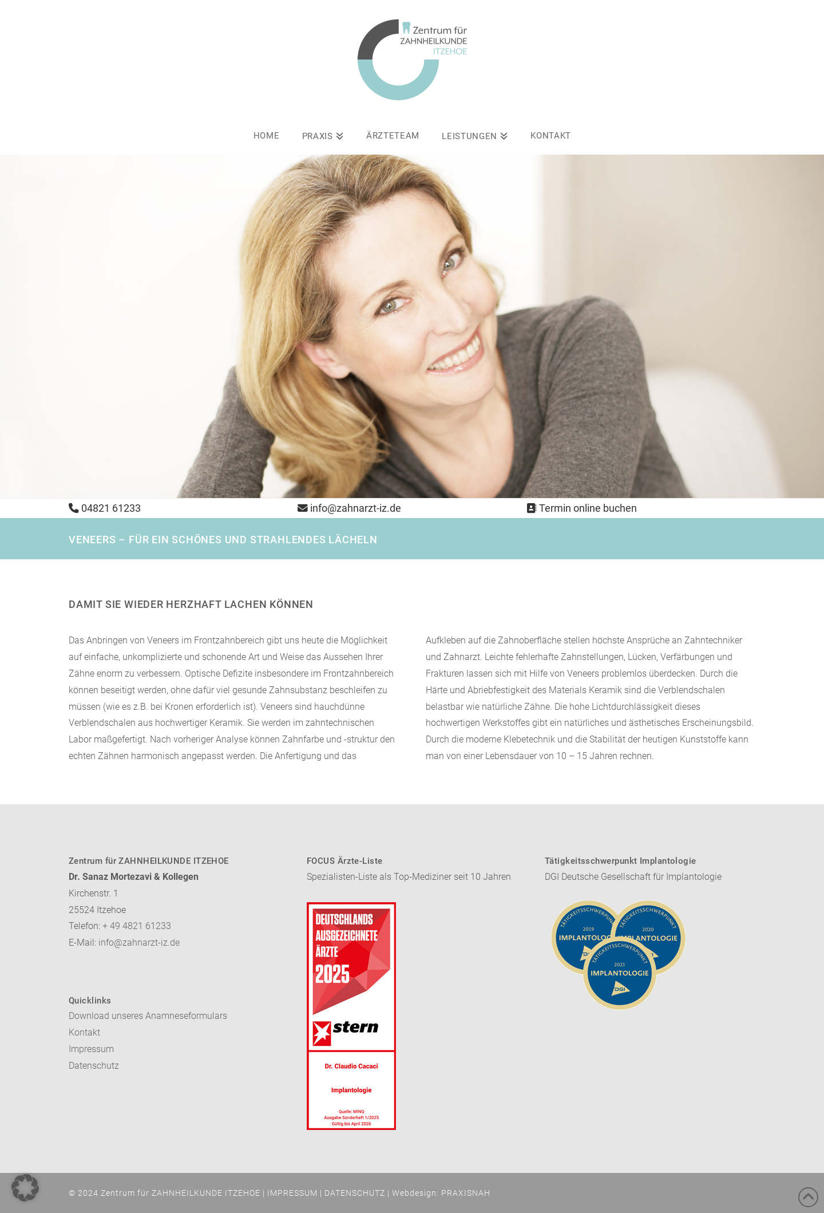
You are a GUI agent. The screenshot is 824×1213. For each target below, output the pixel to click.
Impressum (91, 1049)
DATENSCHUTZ (354, 1193)
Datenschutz (94, 1065)
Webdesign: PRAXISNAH (441, 1193)
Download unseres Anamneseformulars (148, 1015)
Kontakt (84, 1032)
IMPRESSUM (292, 1193)
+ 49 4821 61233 (136, 925)
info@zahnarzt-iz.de (355, 508)
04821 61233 (111, 508)
